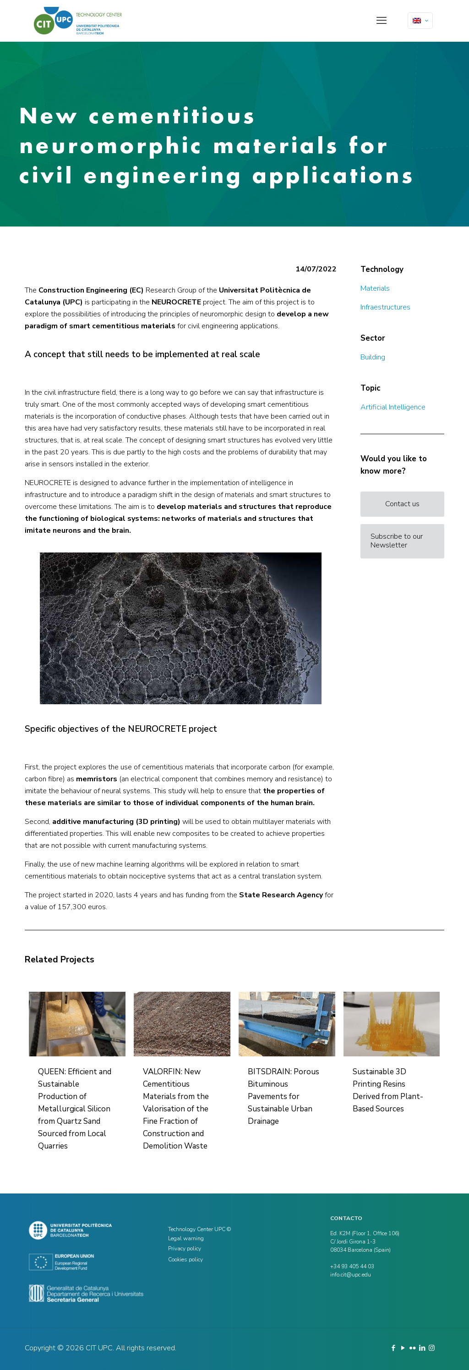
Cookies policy (185, 1259)
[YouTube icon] (402, 1348)
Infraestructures (385, 307)
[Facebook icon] (393, 1348)
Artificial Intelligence (392, 407)
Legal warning (186, 1238)
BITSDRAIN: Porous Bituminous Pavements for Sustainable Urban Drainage (283, 1096)
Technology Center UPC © (199, 1229)
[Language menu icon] (420, 20)
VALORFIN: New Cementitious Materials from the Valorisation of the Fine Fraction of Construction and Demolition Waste (176, 1108)
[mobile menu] (381, 20)
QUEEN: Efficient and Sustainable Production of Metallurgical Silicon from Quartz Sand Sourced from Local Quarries (74, 1108)
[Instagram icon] (431, 1348)
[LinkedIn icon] (422, 1348)
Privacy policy (184, 1248)
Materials (375, 288)
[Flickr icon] (412, 1348)
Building (372, 357)
